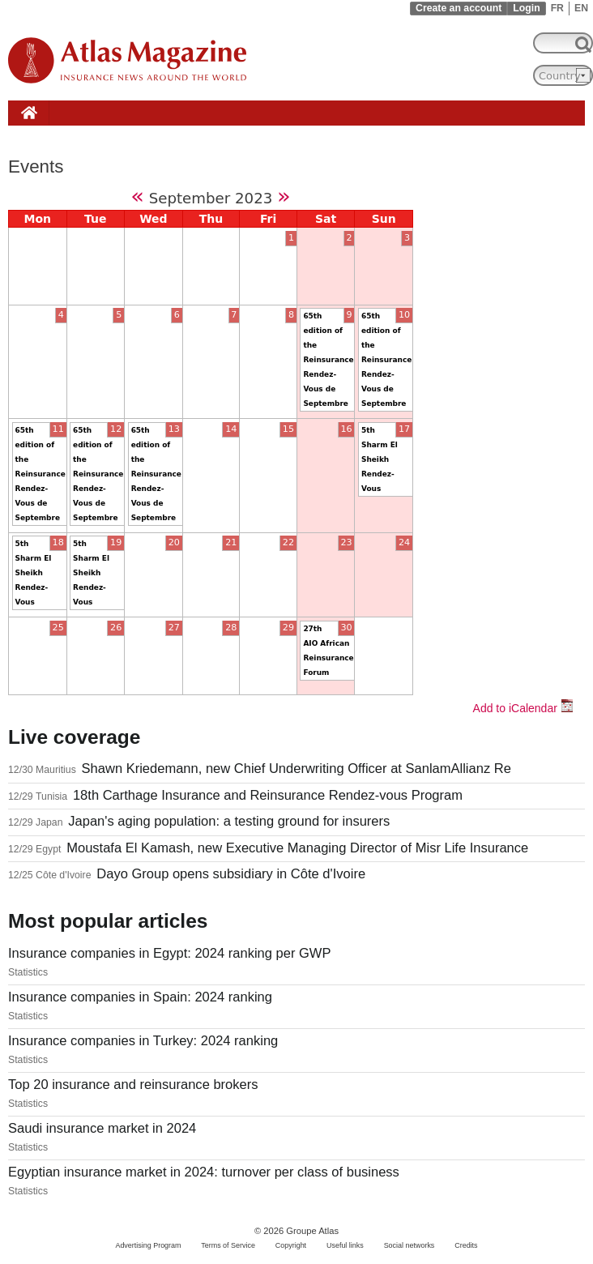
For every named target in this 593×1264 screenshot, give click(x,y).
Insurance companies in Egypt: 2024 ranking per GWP (169, 953)
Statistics (28, 972)
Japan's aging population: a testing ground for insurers (229, 821)
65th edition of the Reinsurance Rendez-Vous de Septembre (328, 360)
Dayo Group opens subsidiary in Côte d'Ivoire (230, 874)
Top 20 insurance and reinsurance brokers (133, 1084)
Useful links (345, 1245)
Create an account (458, 8)
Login (526, 8)
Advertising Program (148, 1245)
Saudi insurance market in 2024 (102, 1128)
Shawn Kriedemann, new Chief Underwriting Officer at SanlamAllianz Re (296, 768)
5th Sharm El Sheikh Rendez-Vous (379, 459)
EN (581, 8)
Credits (465, 1245)
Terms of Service (228, 1245)
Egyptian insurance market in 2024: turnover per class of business (203, 1172)
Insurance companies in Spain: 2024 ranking (140, 997)
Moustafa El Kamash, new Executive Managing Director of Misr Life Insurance (297, 848)
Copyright (290, 1245)
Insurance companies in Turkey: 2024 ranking (143, 1040)
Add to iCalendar (523, 708)
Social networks (409, 1245)
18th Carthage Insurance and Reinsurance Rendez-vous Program (268, 795)
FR (557, 8)
